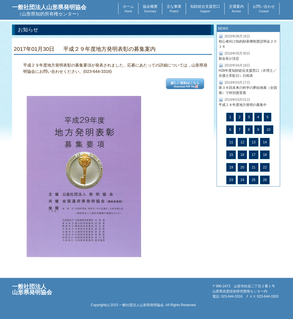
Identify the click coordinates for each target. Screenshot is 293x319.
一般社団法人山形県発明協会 (49, 10)
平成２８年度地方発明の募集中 (243, 105)
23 (231, 180)
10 (268, 130)
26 (265, 180)
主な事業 (174, 8)
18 (265, 155)
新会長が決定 (229, 59)
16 (242, 155)
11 (231, 142)
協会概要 (150, 8)
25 (254, 180)
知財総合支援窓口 (205, 8)
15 (231, 155)
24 (242, 180)
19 (231, 167)
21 (254, 167)
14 (265, 142)
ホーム (128, 8)
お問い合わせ (264, 8)
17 (254, 155)
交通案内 (236, 8)
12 (242, 142)
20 (242, 167)
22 (265, 167)
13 (254, 142)
